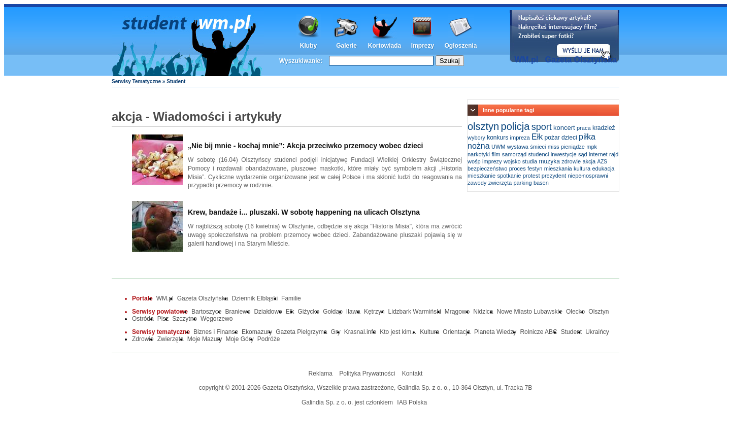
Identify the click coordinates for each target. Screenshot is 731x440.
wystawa (517, 147)
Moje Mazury (204, 339)
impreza (520, 137)
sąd (582, 154)
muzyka (549, 161)
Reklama (321, 373)
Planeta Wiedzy (495, 331)
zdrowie (571, 161)
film (495, 154)
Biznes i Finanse (215, 331)
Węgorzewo (216, 318)
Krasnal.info (360, 331)
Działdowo (268, 311)
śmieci (538, 147)
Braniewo (237, 311)
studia (529, 161)
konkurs (497, 137)
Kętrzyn (374, 311)
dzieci (569, 137)
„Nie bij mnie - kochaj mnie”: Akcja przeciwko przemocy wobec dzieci (305, 146)
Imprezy (422, 45)
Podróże (268, 339)
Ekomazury (257, 331)
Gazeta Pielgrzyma (301, 331)
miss (553, 147)
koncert (564, 127)
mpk (591, 147)
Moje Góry (239, 339)
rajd (613, 154)
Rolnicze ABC (538, 331)
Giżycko (308, 311)
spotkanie (509, 176)
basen (541, 183)
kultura (582, 168)
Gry (336, 331)
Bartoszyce (206, 311)
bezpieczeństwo (487, 168)
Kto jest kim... (398, 331)
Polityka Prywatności (367, 373)
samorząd (514, 154)
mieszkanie (481, 176)
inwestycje (564, 154)
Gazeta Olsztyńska (581, 59)
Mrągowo (457, 311)
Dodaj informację (564, 36)
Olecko (575, 311)
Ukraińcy (597, 331)
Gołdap (333, 311)
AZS (602, 161)
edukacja (603, 168)
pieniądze (573, 147)
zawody (477, 183)
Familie (291, 298)
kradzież (603, 127)
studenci (538, 154)
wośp (474, 161)
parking (522, 183)
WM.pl (526, 59)
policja (515, 126)
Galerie (346, 45)
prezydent (554, 176)
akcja (589, 161)
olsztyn (483, 126)
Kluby (308, 45)
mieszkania (558, 168)
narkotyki (479, 154)
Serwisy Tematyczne (136, 81)
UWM (498, 147)
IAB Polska (412, 402)
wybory (476, 137)
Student (571, 331)
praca (584, 128)
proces (517, 168)
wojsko (512, 161)
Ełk (537, 136)
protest (531, 176)
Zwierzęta (170, 339)
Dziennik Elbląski (254, 298)
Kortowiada (384, 45)
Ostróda (143, 318)
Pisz (163, 318)
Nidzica (483, 311)
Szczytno (184, 318)
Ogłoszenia (460, 45)
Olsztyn (598, 311)
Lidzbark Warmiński (414, 311)
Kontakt (412, 373)
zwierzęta (500, 183)
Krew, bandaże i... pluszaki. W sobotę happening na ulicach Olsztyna (304, 212)
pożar (552, 137)
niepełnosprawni (588, 176)
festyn (534, 168)
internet (598, 154)
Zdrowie (143, 339)
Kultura (429, 331)
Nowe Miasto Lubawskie (529, 311)
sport (541, 127)
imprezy (492, 161)
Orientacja (457, 331)
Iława (353, 311)
